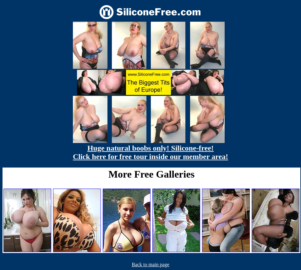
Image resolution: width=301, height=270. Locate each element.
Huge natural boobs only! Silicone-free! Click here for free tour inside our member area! (150, 152)
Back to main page (150, 264)
